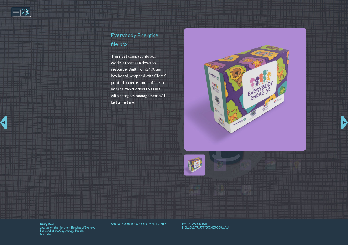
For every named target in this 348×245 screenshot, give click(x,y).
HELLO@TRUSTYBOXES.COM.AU (205, 227)
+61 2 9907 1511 (197, 224)
